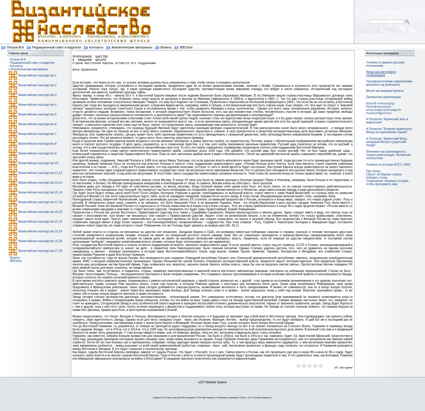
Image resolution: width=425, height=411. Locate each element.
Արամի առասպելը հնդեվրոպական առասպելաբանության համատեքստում (383, 108)
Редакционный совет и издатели (56, 47)
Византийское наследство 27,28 (40, 250)
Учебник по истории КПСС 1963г (388, 164)
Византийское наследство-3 (37, 95)
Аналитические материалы (132, 47)
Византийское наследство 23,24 (40, 231)
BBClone (186, 47)
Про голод (373, 171)
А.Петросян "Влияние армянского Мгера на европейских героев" (389, 130)
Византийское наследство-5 (37, 114)
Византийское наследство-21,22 (40, 221)
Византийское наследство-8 (37, 143)
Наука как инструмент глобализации (381, 73)
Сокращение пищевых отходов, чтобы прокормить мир (387, 182)
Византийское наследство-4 (37, 104)
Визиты (166, 47)
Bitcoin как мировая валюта (384, 90)
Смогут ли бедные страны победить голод (384, 176)
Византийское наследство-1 (37, 75)
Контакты (96, 47)
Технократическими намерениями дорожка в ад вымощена (389, 83)
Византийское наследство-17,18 (40, 202)
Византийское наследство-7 (37, 134)
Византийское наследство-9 (37, 153)
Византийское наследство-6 (37, 124)
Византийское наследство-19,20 (40, 211)
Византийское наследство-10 (38, 163)
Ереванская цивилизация (383, 97)
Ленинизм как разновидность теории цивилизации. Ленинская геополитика (388, 155)
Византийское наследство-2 (37, 85)
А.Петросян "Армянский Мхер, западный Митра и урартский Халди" (386, 142)
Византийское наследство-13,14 (40, 182)
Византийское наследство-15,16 (40, 192)
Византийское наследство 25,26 (40, 241)
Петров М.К (15, 47)
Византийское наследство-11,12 (40, 172)
